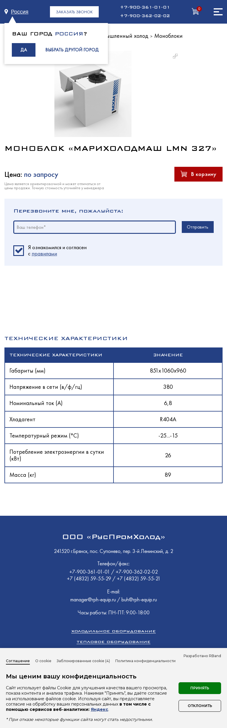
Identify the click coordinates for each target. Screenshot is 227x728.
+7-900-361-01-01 (145, 7)
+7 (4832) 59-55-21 (138, 578)
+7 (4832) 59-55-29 (89, 578)
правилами (44, 253)
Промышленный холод (120, 36)
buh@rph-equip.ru (139, 599)
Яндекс (99, 709)
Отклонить (200, 705)
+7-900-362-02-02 (145, 16)
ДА (23, 50)
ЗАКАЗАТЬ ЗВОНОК (74, 11)
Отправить (197, 227)
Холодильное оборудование (113, 631)
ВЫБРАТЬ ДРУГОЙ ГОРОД (72, 50)
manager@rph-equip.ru (93, 599)
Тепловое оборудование (113, 641)
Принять (199, 688)
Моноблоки (168, 36)
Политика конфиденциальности (145, 661)
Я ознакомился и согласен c (57, 250)
